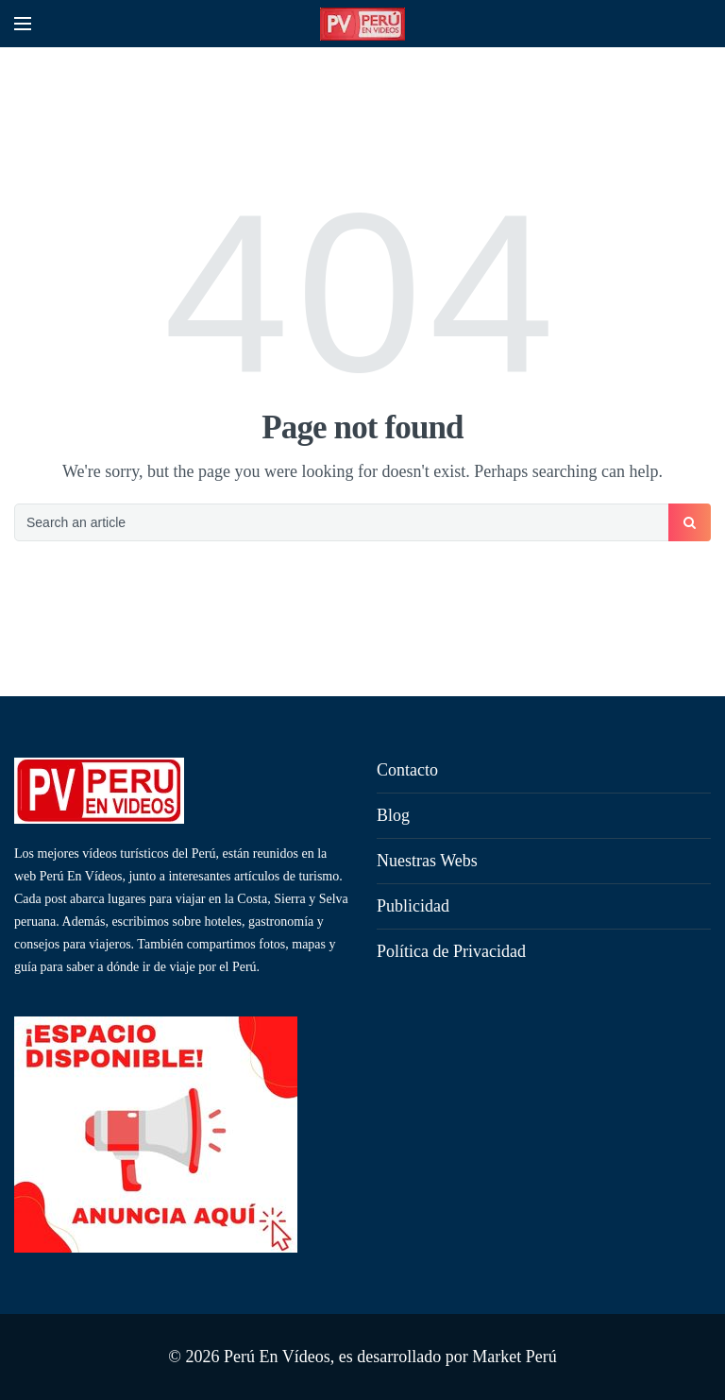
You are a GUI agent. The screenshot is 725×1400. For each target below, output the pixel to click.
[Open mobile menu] (22, 23)
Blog (393, 815)
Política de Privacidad (451, 951)
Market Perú (514, 1356)
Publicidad (413, 905)
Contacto (407, 769)
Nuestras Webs (427, 860)
